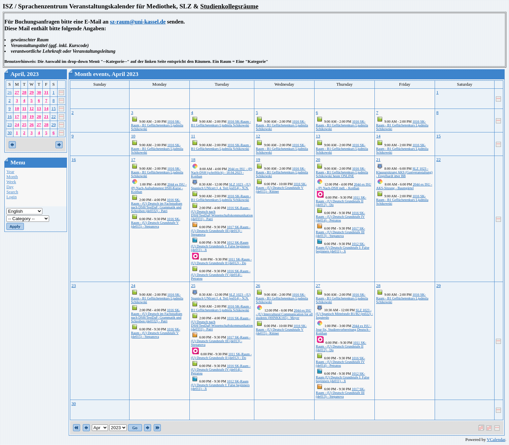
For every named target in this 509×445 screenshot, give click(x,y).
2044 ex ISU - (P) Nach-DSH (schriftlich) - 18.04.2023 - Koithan (221, 172)
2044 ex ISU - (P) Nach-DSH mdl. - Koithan (343, 186)
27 (17, 92)
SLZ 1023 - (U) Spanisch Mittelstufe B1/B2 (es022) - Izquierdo (344, 313)
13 (39, 108)
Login (11, 197)
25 (24, 124)
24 (17, 124)
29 (31, 92)
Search (12, 192)
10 (17, 108)
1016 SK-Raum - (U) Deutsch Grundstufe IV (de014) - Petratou (221, 274)
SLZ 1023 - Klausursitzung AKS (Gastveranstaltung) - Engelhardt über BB (404, 172)
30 (39, 92)
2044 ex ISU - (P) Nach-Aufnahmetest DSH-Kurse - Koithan (158, 188)
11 (24, 108)
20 (39, 116)
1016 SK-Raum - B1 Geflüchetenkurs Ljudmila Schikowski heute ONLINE (342, 172)
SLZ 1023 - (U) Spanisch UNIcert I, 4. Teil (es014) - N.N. (221, 186)
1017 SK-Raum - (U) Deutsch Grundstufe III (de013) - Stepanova (221, 230)
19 (31, 116)
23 (9, 124)
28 (24, 92)
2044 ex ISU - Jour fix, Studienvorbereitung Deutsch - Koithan (343, 329)
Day (9, 187)
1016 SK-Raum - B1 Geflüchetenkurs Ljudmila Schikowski (157, 125)
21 (46, 116)
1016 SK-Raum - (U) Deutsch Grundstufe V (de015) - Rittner (281, 187)
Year (10, 171)
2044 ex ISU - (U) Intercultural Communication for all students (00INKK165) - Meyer (284, 314)
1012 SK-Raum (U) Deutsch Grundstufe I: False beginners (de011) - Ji (220, 246)
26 (9, 92)
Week (11, 181)
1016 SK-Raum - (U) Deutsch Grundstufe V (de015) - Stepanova (155, 222)
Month (12, 176)
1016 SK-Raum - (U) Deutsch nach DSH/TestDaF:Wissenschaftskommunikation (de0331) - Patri (222, 213)
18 (24, 116)
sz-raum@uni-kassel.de (138, 21)
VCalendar (496, 439)
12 (31, 108)
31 (46, 92)
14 (46, 108)
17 (17, 116)
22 (53, 116)
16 (9, 116)
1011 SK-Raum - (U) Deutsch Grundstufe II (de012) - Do (221, 261)
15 (53, 108)
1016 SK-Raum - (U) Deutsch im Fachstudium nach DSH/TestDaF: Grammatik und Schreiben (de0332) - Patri (156, 205)
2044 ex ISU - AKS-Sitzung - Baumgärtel (404, 186)
